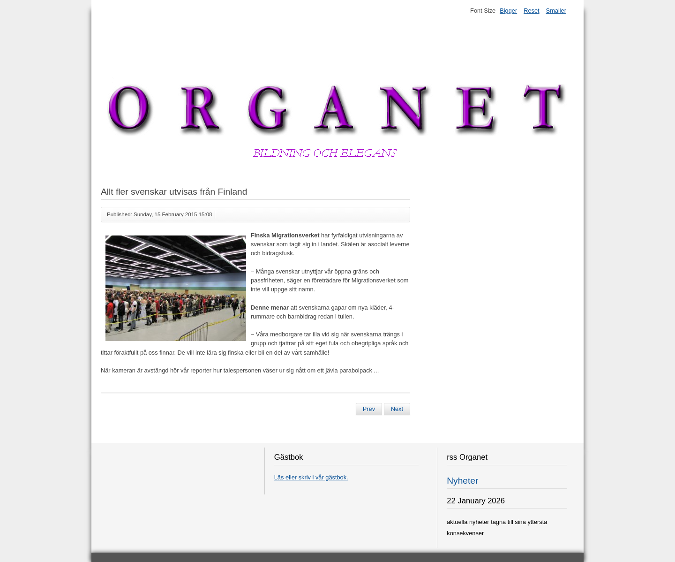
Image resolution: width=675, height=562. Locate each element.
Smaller (556, 10)
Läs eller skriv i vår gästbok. (311, 477)
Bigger (508, 10)
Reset (531, 10)
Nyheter (462, 481)
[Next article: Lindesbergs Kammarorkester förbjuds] (397, 409)
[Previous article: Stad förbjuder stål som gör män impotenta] (369, 409)
